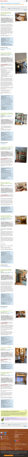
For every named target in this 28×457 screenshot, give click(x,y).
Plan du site (16, 449)
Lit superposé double (9, 54)
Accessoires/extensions (10, 185)
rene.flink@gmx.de (3, 143)
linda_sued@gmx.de (3, 307)
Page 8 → (25, 9)
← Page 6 (2, 423)
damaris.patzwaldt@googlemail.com (6, 266)
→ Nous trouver (17, 437)
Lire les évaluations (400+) (6, 444)
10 (16, 8)
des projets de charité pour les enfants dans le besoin (21, 445)
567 (19, 8)
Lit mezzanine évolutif (9, 272)
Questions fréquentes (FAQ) (18, 448)
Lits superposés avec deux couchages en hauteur (6, 219)
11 (17, 8)
